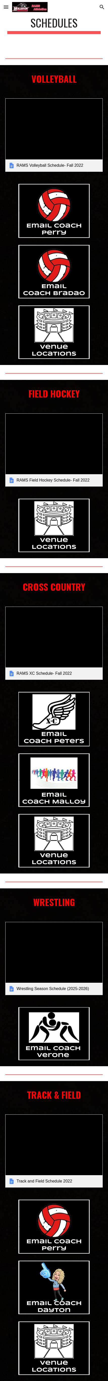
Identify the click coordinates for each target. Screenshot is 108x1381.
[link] (54, 135)
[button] (6, 7)
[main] (54, 25)
